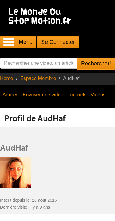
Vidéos (97, 94)
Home (6, 78)
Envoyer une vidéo (43, 94)
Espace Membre (38, 78)
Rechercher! (96, 63)
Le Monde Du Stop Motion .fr (41, 17)
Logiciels (76, 94)
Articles (10, 94)
